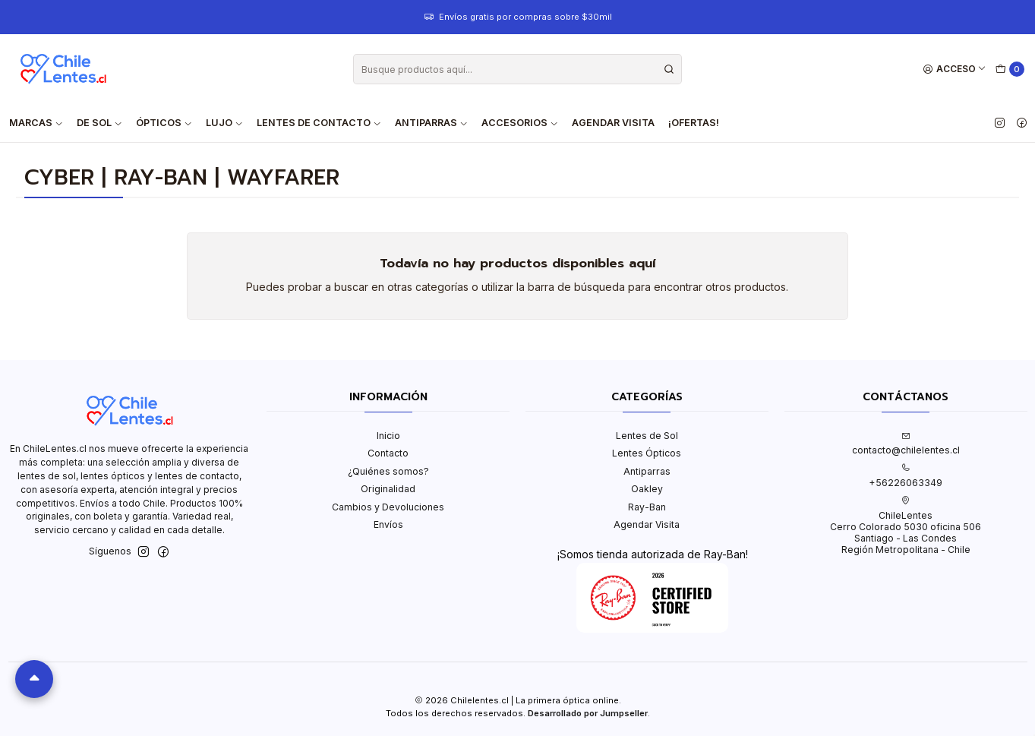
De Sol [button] (99, 122)
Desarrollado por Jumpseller (588, 713)
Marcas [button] (36, 122)
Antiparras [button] (431, 122)
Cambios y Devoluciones (388, 507)
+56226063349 (905, 475)
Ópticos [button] (164, 122)
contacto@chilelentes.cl (906, 443)
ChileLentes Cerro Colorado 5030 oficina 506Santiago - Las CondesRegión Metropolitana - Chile (905, 525)
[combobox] (517, 69)
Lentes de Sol (647, 435)
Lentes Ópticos (646, 453)
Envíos (388, 524)
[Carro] (1010, 69)
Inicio (388, 435)
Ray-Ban (647, 507)
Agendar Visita (613, 122)
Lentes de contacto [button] (319, 122)
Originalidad (388, 488)
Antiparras (647, 471)
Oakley (647, 488)
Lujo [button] (224, 122)
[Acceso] (954, 69)
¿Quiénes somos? (388, 471)
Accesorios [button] (519, 122)
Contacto (388, 453)
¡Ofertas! (693, 122)
